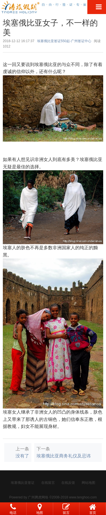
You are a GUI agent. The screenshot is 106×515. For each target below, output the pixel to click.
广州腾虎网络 (38, 497)
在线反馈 (68, 483)
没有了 (22, 455)
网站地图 (88, 483)
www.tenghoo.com (83, 497)
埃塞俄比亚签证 (22, 483)
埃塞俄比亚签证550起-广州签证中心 (64, 41)
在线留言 (48, 483)
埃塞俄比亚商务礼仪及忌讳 (63, 455)
